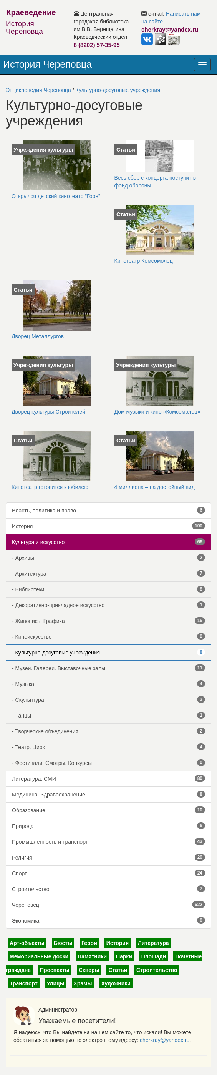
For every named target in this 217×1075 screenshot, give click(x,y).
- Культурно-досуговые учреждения (108, 652)
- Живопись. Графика (108, 620)
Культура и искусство (108, 541)
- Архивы (108, 557)
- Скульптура (108, 699)
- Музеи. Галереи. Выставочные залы (108, 667)
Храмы (83, 983)
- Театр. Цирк (108, 746)
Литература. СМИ (108, 778)
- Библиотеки (108, 589)
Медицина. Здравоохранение (108, 794)
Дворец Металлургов (38, 336)
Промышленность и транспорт (108, 841)
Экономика (108, 920)
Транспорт (24, 983)
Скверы (89, 970)
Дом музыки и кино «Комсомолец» (157, 412)
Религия (108, 857)
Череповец (108, 904)
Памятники (92, 956)
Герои (89, 943)
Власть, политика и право (108, 510)
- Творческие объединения (108, 731)
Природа (108, 825)
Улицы (56, 983)
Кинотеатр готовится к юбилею (50, 487)
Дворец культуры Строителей (48, 412)
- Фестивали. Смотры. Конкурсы (108, 762)
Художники (115, 983)
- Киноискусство (108, 636)
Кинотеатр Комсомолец (143, 261)
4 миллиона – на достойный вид (154, 487)
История (108, 525)
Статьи (117, 970)
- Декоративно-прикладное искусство (108, 604)
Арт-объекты (27, 943)
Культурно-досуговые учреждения (118, 90)
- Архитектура (108, 573)
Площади (153, 956)
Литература (153, 943)
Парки (124, 956)
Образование (108, 809)
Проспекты (55, 970)
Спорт (108, 873)
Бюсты (63, 943)
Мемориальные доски (39, 956)
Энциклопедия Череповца (38, 90)
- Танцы (108, 715)
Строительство (108, 888)
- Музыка (108, 683)
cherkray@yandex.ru (164, 1040)
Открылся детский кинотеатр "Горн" (56, 196)
